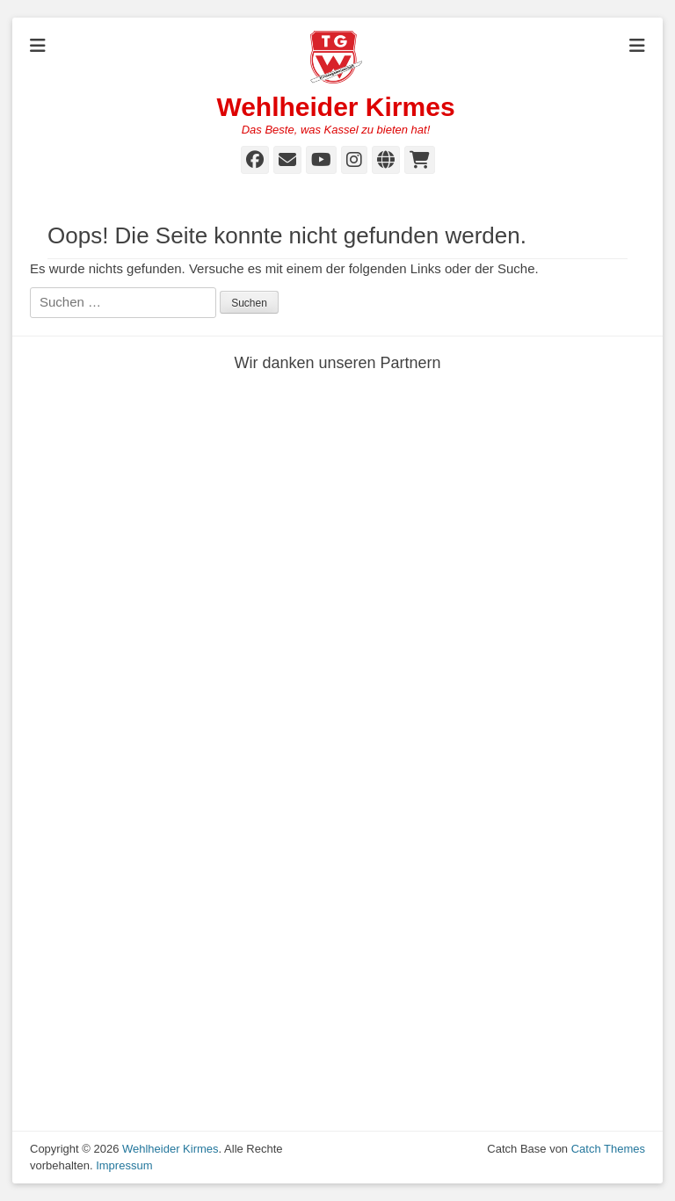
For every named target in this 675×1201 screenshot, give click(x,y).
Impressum (124, 1165)
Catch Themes (608, 1148)
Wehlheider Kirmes (335, 106)
